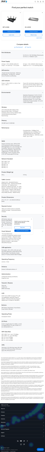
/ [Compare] (15, 404)
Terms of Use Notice (5, 450)
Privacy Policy (12, 450)
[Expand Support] (43, 431)
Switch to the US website (22, 230)
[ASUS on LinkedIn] (18, 440)
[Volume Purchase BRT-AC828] (11, 31)
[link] (11, 35)
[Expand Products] (43, 414)
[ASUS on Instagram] (21, 443)
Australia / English (5, 446)
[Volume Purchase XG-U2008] (33, 31)
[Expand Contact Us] (43, 424)
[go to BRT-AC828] (11, 19)
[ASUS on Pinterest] (24, 443)
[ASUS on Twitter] (24, 440)
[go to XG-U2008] (34, 19)
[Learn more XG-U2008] (39, 38)
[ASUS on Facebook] (27, 440)
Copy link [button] (28, 47)
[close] (31, 219)
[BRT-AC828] (11, 27)
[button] (35, 1)
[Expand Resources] (43, 421)
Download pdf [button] (18, 47)
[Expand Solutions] (43, 418)
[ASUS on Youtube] (21, 440)
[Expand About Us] (43, 407)
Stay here (22, 227)
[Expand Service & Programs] (43, 428)
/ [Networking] (11, 404)
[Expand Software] (43, 435)
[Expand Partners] (43, 411)
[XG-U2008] (33, 27)
